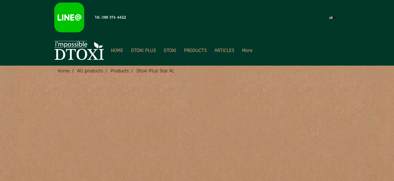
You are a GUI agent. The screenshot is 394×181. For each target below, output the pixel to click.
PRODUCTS (195, 50)
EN (332, 17)
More (247, 50)
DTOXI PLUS (143, 50)
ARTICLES (224, 50)
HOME (117, 50)
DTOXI (170, 50)
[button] (261, 50)
